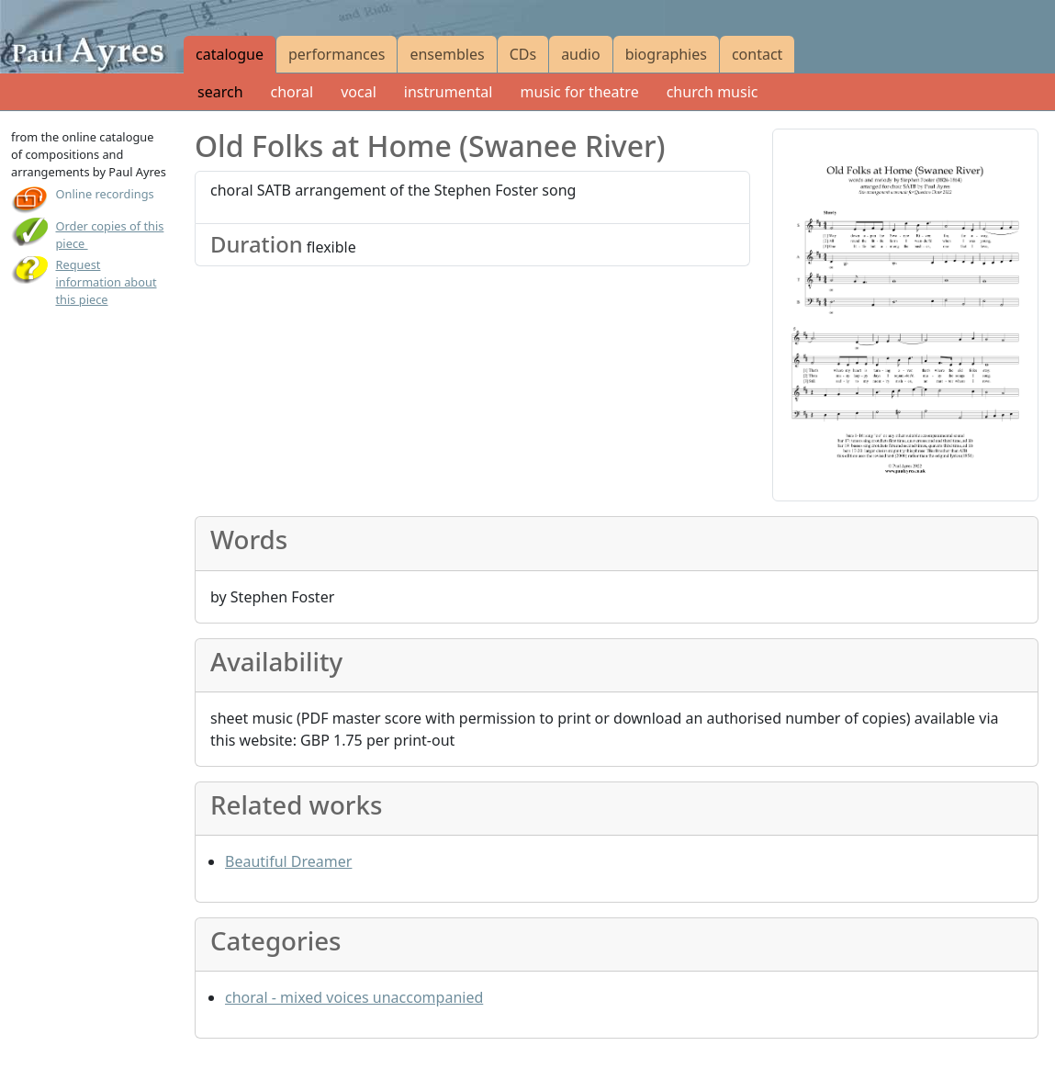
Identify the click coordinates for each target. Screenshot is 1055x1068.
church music (712, 92)
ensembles (447, 54)
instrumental (448, 92)
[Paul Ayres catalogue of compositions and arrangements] (92, 36)
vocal (358, 92)
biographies (666, 54)
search (220, 92)
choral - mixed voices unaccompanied (354, 997)
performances (336, 54)
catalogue (230, 54)
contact (757, 54)
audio (580, 54)
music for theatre (579, 92)
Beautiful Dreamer (288, 861)
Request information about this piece (106, 282)
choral (292, 92)
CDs (523, 54)
